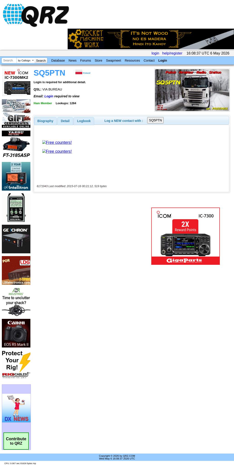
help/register (172, 53)
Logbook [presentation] (84, 121)
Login (162, 60)
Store (98, 60)
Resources (132, 60)
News (73, 60)
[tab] (45, 121)
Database (58, 60)
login (155, 53)
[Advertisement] (90, 236)
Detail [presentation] (65, 121)
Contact (149, 60)
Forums (85, 60)
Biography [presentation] (45, 121)
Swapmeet (113, 60)
